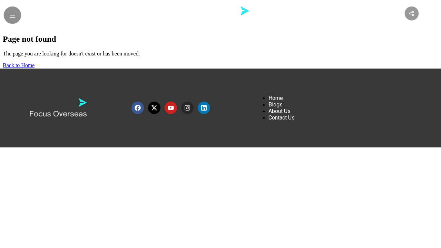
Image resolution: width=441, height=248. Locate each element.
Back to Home (19, 65)
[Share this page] (411, 13)
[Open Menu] (12, 15)
